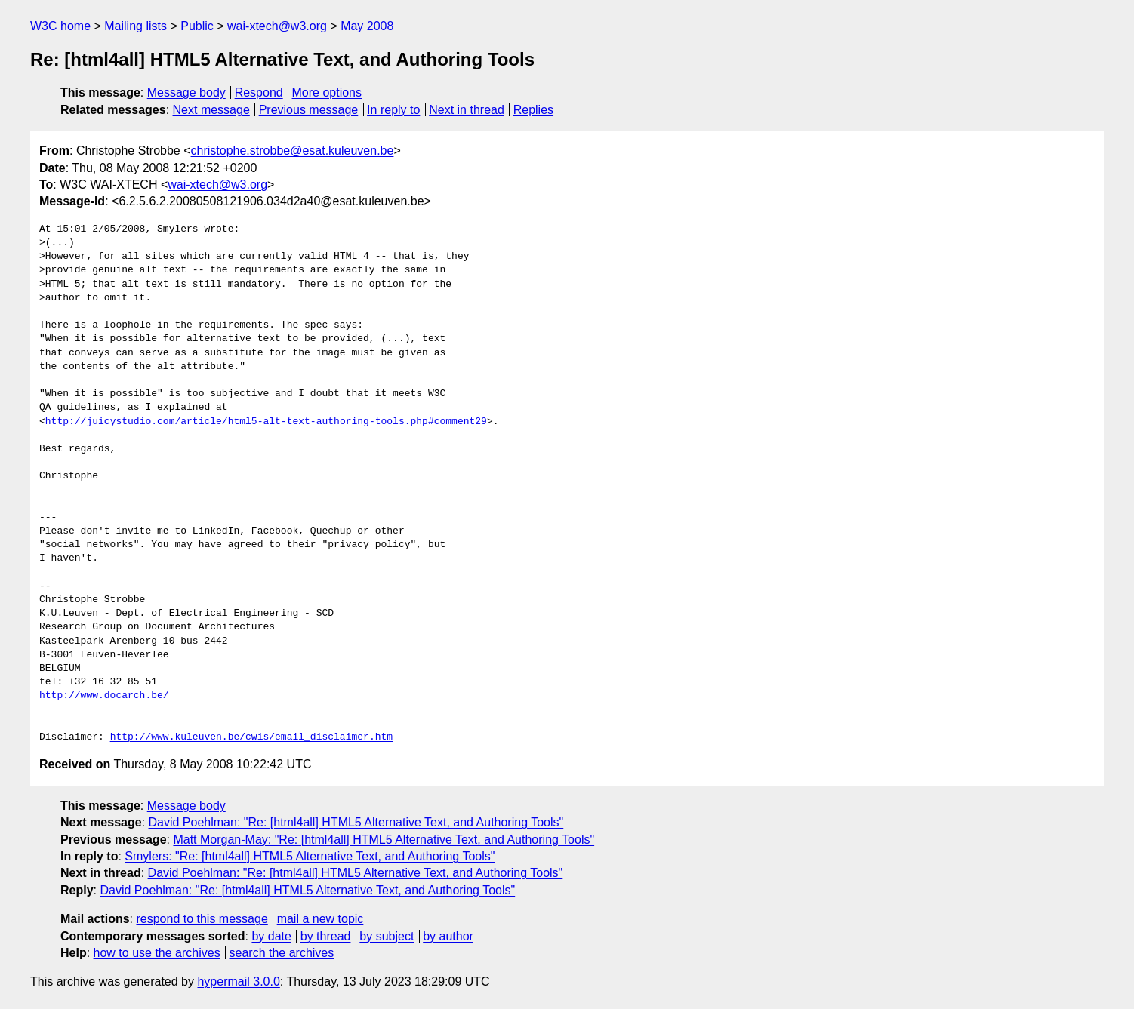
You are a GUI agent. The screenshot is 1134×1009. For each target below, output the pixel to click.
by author (448, 936)
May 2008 (367, 26)
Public (197, 26)
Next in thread (466, 109)
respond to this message (201, 918)
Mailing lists (135, 26)
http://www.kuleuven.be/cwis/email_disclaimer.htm (251, 737)
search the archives (282, 952)
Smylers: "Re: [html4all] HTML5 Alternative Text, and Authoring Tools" (310, 856)
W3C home (60, 26)
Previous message (309, 109)
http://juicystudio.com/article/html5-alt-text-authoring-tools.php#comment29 (266, 422)
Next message (211, 109)
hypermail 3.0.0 (238, 981)
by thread (325, 936)
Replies (533, 109)
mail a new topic (320, 918)
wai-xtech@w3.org (277, 26)
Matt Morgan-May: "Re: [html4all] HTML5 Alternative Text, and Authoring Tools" (383, 839)
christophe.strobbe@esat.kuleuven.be (292, 150)
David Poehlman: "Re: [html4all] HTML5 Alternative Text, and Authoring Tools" (356, 822)
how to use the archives (157, 952)
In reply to (393, 109)
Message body (186, 92)
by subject (386, 936)
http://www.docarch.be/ (104, 696)
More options (327, 92)
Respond (259, 92)
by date (271, 936)
